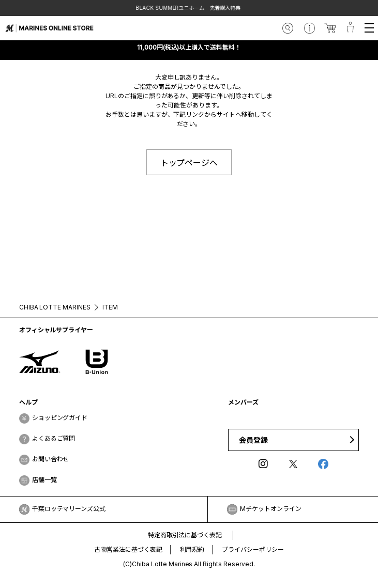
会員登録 (253, 440)
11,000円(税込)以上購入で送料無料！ (189, 47)
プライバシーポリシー (253, 549)
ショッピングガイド (60, 418)
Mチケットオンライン (270, 509)
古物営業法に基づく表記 (128, 549)
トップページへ (189, 163)
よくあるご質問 (53, 438)
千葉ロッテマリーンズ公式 (69, 509)
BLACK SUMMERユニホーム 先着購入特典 (189, 8)
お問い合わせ (50, 459)
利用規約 (192, 549)
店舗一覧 (44, 480)
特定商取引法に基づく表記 (185, 535)
